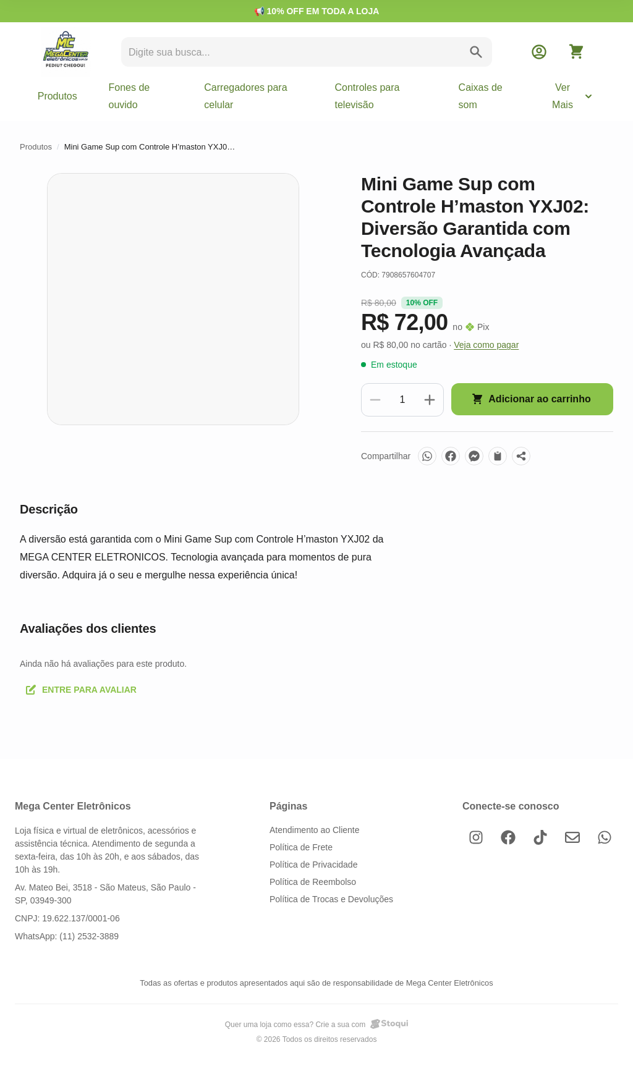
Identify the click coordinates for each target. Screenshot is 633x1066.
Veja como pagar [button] (486, 345)
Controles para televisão (367, 96)
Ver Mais (573, 96)
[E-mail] (572, 837)
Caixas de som (481, 96)
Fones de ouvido (129, 96)
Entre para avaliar (81, 689)
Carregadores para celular (245, 96)
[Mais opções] (521, 456)
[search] (295, 52)
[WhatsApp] (427, 456)
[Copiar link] (497, 456)
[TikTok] (540, 837)
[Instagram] (476, 837)
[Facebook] (450, 456)
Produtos (57, 96)
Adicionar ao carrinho (530, 399)
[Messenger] (474, 456)
